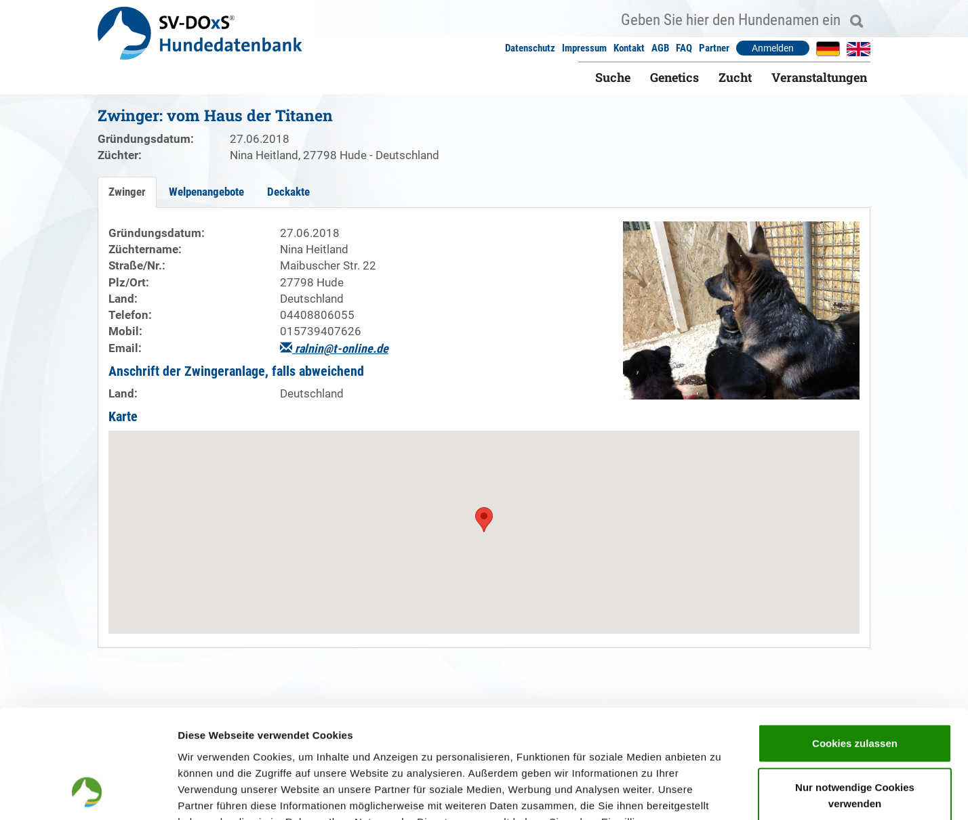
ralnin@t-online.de (334, 348)
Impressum (584, 48)
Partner (714, 48)
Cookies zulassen (855, 643)
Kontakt (629, 48)
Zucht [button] (735, 77)
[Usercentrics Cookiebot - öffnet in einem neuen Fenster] (87, 793)
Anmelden (773, 48)
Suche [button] (612, 77)
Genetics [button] (674, 77)
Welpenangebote (206, 191)
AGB (660, 48)
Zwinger (127, 191)
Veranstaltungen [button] (819, 77)
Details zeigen (721, 793)
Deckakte (288, 191)
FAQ (684, 48)
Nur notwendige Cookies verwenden (854, 696)
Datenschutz (530, 48)
